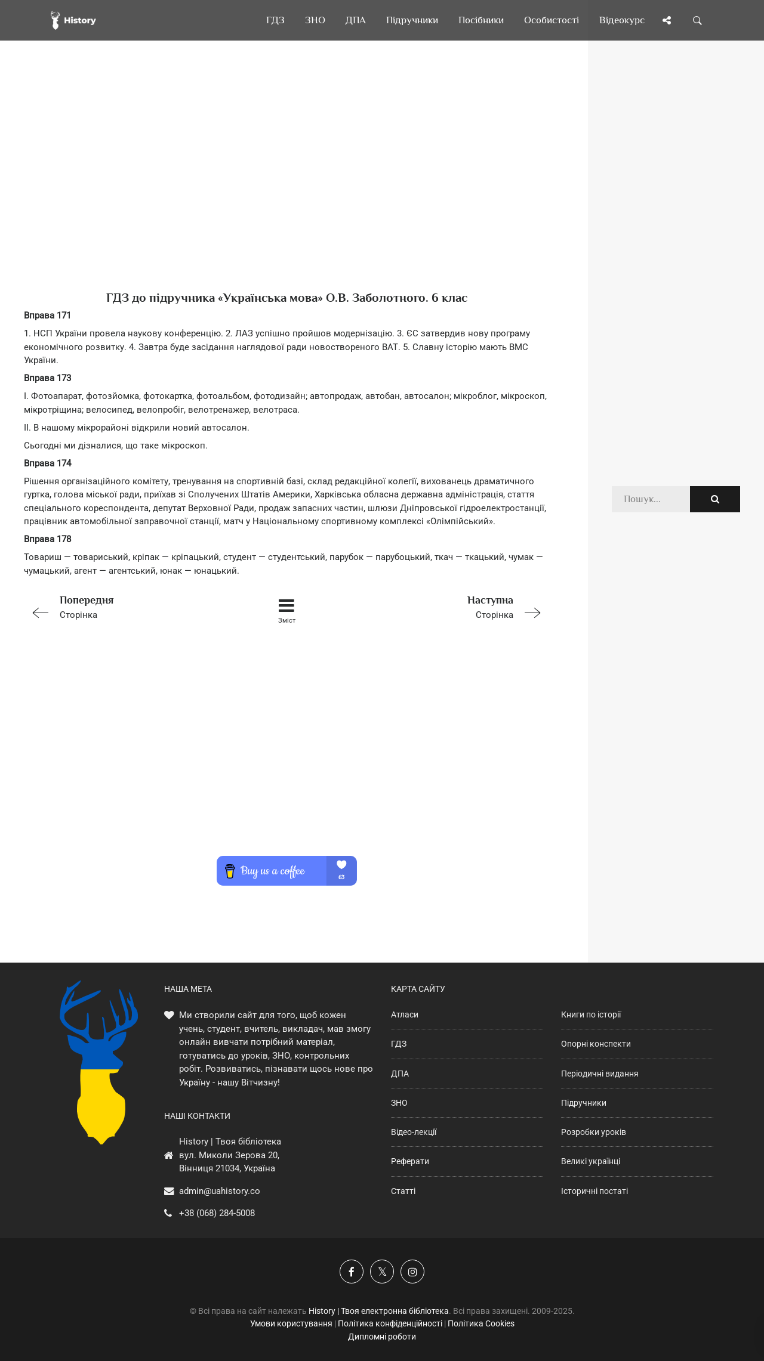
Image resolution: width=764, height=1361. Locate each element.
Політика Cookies (481, 1323)
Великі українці (590, 1161)
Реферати (410, 1161)
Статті (403, 1191)
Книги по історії (591, 1014)
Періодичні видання (600, 1073)
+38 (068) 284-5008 (217, 1213)
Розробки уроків (593, 1132)
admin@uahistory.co (219, 1191)
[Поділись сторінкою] (667, 20)
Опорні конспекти (596, 1043)
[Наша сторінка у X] (382, 1271)
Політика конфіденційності (390, 1323)
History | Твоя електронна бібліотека (379, 1311)
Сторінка (128, 606)
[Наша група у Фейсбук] (351, 1271)
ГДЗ (398, 1043)
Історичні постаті (594, 1191)
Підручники (583, 1103)
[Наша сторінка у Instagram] (412, 1271)
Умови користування (291, 1323)
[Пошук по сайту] (697, 20)
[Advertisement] (286, 184)
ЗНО (399, 1103)
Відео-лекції (413, 1132)
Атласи (404, 1014)
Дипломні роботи (382, 1336)
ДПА (400, 1073)
